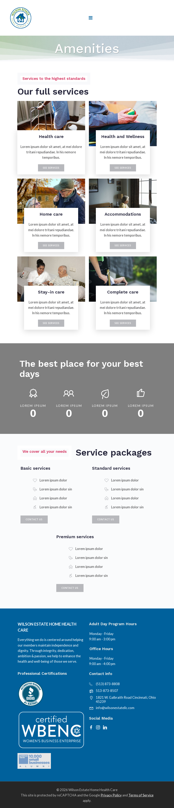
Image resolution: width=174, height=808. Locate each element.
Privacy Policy (111, 795)
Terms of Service (141, 795)
